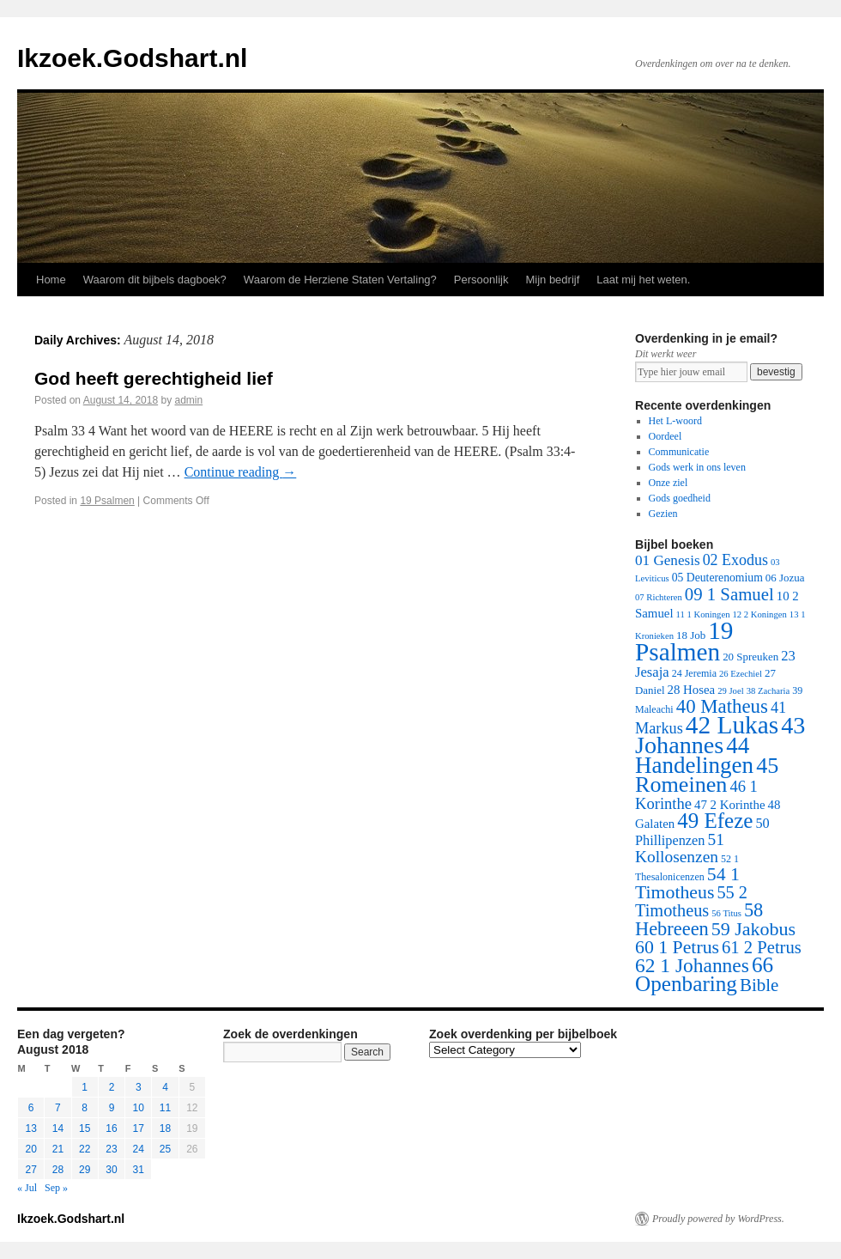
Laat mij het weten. (643, 279)
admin (189, 400)
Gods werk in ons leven (697, 467)
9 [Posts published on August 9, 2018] (112, 1108)
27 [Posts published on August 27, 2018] (30, 1170)
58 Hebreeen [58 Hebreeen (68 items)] (699, 919)
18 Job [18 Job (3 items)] (690, 635)
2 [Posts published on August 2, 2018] (112, 1087)
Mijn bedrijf (552, 279)
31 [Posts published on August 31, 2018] (138, 1170)
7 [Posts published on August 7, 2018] (58, 1108)
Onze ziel (668, 483)
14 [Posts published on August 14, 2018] (58, 1128)
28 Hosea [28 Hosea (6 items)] (692, 689)
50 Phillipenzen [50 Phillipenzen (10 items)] (702, 831)
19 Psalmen (107, 501)
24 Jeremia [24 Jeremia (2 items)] (694, 673)
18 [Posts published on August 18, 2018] (165, 1128)
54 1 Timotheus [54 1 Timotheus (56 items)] (687, 883)
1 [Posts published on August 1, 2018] (85, 1087)
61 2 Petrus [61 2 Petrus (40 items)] (762, 947)
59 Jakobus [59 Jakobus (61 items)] (753, 929)
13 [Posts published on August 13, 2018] (30, 1128)
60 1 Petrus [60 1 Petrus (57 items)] (677, 947)
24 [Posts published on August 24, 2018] (138, 1149)
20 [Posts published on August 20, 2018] (30, 1149)
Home (51, 279)
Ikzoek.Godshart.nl (132, 58)
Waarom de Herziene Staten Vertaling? (340, 279)
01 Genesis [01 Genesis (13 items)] (667, 560)
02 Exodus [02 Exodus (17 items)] (735, 560)
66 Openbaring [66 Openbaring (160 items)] (704, 974)
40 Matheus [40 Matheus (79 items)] (722, 706)
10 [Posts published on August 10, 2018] (138, 1108)
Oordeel (665, 436)
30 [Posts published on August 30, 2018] (111, 1170)
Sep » (56, 1188)
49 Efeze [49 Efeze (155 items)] (715, 820)
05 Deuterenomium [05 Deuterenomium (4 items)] (717, 577)
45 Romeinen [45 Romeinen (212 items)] (706, 775)
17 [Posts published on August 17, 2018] (138, 1128)
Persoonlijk (481, 279)
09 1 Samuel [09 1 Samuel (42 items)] (729, 594)
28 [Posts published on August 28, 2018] (58, 1170)
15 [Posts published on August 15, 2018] (84, 1128)
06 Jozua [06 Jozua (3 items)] (785, 577)
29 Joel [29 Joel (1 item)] (730, 691)
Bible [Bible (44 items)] (759, 985)
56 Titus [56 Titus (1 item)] (726, 913)
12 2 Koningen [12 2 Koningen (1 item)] (759, 614)
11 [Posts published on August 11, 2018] (165, 1108)
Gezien (663, 514)
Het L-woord (675, 421)
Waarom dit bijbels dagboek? (155, 279)
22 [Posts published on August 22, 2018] (84, 1149)
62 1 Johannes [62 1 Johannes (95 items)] (692, 965)
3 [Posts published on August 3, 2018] (139, 1087)
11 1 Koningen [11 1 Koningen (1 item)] (703, 614)
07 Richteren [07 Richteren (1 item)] (658, 597)
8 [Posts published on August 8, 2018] (85, 1108)
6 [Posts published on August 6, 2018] (31, 1108)
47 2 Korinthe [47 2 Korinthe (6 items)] (729, 805)
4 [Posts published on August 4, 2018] (165, 1087)
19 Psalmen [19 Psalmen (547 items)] (684, 641)
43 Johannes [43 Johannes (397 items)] (720, 735)
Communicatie (679, 452)
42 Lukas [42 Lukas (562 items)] (732, 725)
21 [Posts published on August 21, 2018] (58, 1149)
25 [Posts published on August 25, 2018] (165, 1149)
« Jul (27, 1188)
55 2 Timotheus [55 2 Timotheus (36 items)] (691, 901)
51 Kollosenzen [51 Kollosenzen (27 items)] (679, 848)
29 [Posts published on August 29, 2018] (84, 1170)
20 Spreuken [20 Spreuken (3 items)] (750, 656)
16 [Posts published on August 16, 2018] (111, 1128)
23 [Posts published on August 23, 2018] (111, 1149)
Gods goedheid (680, 498)
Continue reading (241, 472)
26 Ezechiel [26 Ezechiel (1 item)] (740, 673)
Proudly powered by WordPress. (718, 1219)
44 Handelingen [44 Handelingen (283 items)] (694, 755)
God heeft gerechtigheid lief (153, 378)
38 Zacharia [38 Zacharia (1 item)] (768, 691)
